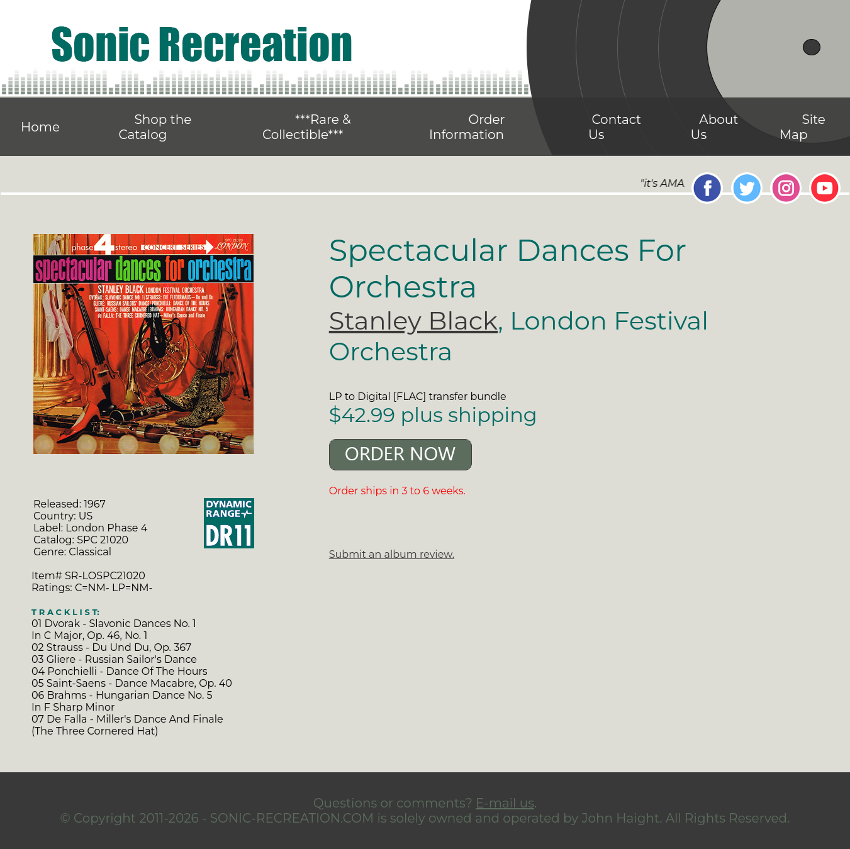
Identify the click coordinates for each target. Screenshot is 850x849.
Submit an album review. (391, 554)
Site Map (802, 127)
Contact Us (614, 127)
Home (40, 127)
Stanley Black (413, 320)
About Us (715, 127)
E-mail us (505, 803)
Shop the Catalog (154, 127)
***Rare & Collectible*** (306, 127)
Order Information (467, 127)
